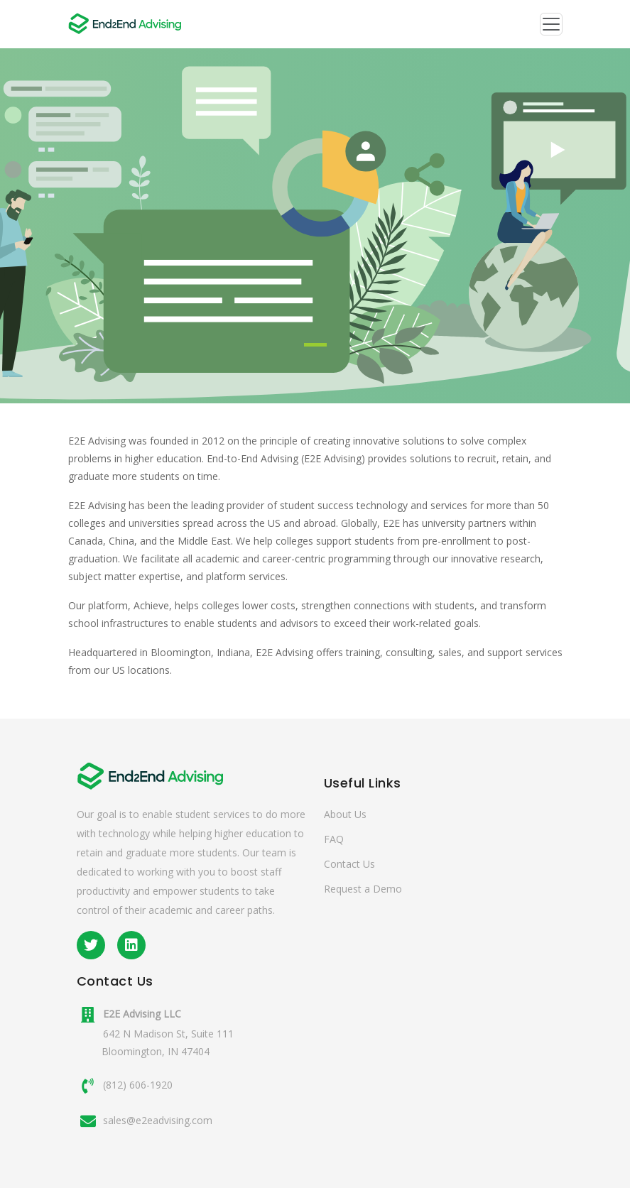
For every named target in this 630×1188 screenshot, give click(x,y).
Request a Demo (363, 888)
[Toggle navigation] (551, 24)
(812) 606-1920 (138, 1084)
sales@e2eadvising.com (157, 1120)
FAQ (334, 839)
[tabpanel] (315, 225)
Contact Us (349, 864)
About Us (345, 814)
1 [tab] (315, 345)
